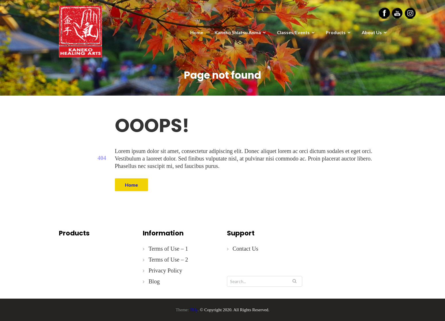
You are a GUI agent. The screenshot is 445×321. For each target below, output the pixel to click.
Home (196, 32)
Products (336, 32)
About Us (372, 32)
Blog (154, 281)
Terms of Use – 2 (168, 259)
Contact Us (245, 248)
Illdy (194, 310)
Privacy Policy (165, 270)
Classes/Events (293, 32)
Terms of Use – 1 (168, 248)
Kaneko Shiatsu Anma (238, 32)
